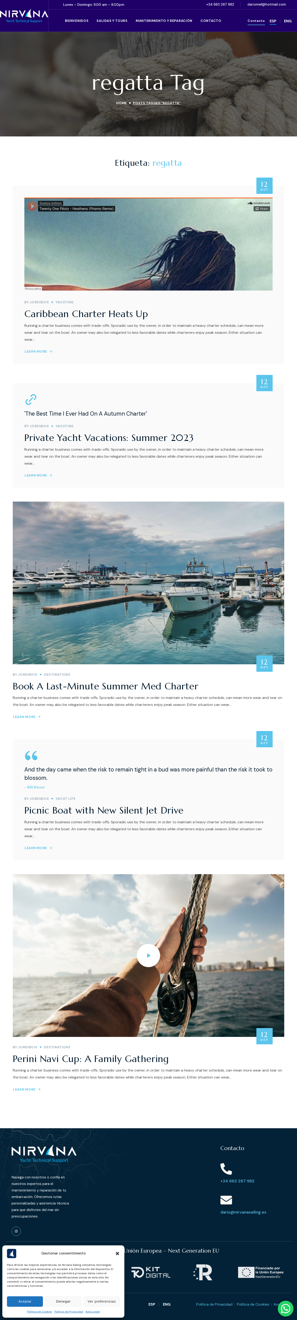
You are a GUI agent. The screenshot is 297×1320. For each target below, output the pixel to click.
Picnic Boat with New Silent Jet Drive (104, 810)
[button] (117, 1253)
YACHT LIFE (65, 799)
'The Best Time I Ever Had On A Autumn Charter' (85, 413)
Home (121, 103)
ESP (273, 21)
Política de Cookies (39, 1311)
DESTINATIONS (57, 674)
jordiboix (39, 302)
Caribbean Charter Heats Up (86, 314)
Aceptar (25, 1301)
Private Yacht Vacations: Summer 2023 (109, 437)
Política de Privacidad (68, 1311)
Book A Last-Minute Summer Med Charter (105, 686)
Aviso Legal (92, 1311)
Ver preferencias (102, 1301)
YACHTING (65, 302)
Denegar (63, 1301)
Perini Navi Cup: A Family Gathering (91, 1059)
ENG (288, 21)
